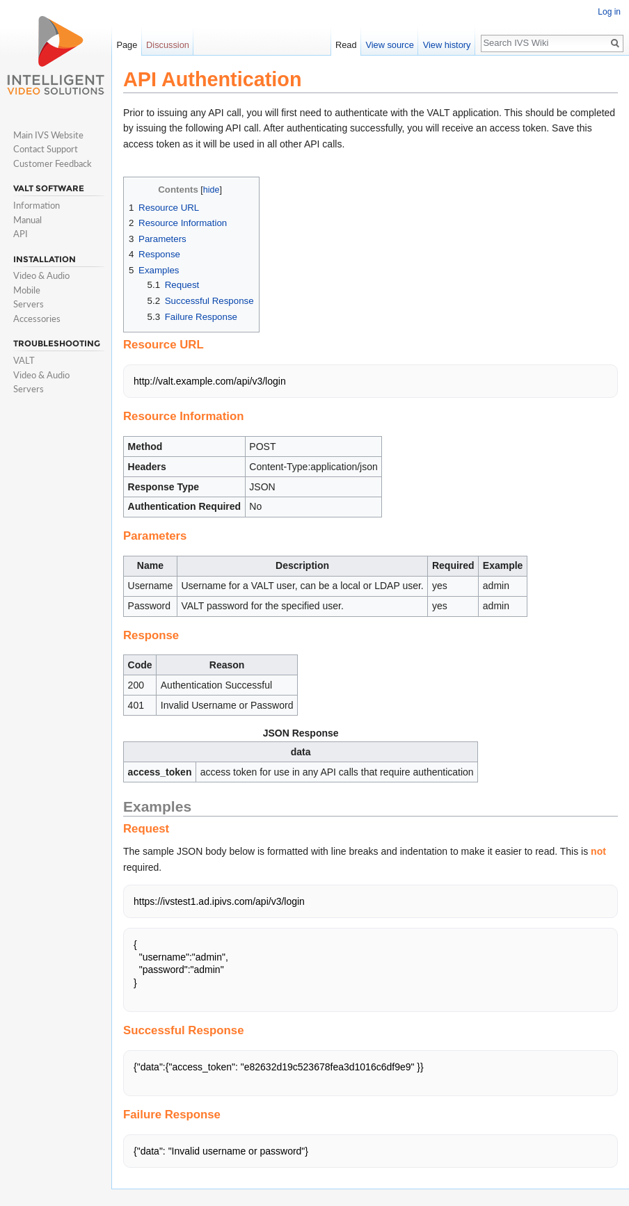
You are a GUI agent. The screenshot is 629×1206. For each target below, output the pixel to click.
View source (389, 45)
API (20, 233)
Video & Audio (41, 275)
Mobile (26, 290)
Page (126, 45)
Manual (27, 219)
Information (36, 205)
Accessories (37, 318)
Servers (28, 303)
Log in (609, 12)
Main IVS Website (48, 134)
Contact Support (45, 148)
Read (346, 45)
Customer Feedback (52, 163)
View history (447, 45)
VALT (24, 360)
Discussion (167, 45)
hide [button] (211, 190)
